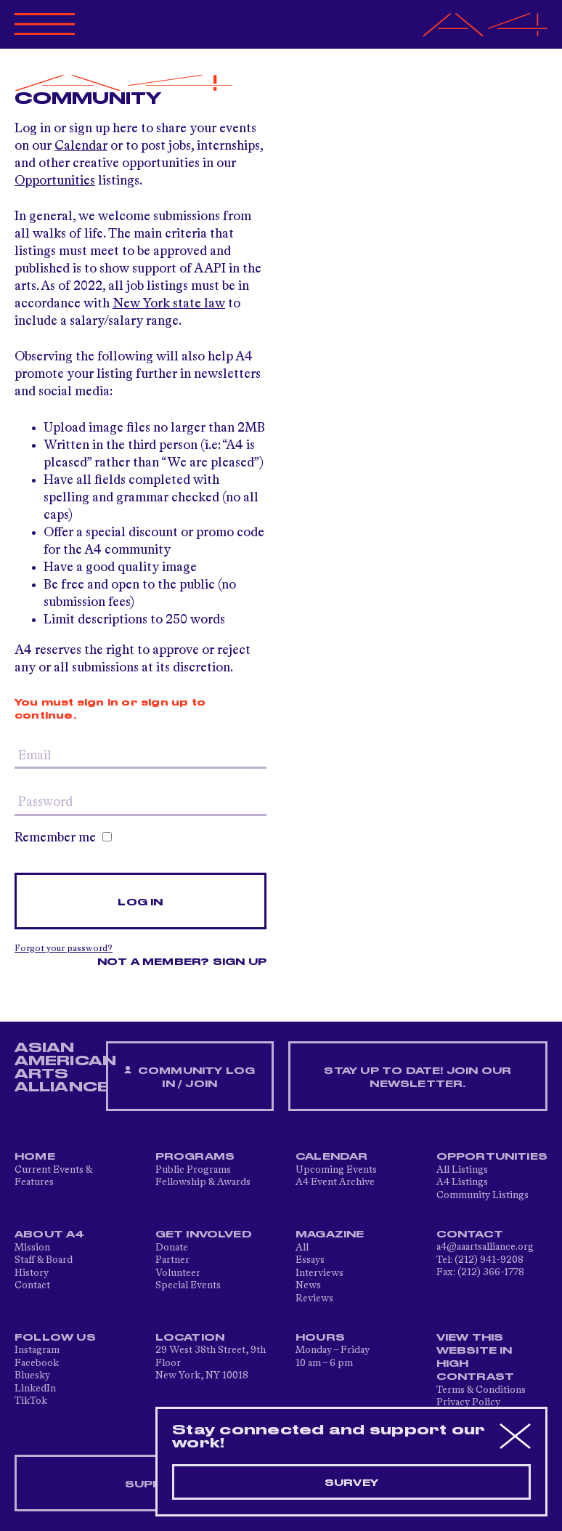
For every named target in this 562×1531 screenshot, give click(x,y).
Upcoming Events (336, 1170)
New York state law (169, 303)
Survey (351, 1483)
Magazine (330, 1234)
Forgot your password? (64, 949)
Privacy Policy (468, 1402)
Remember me (63, 837)
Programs (195, 1156)
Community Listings (482, 1195)
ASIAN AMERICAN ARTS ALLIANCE (65, 1067)
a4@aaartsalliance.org (485, 1247)
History (32, 1273)
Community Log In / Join (189, 1077)
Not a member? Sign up (181, 962)
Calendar (80, 146)
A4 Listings (462, 1182)
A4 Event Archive (335, 1182)
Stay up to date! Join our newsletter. (417, 1077)
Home (35, 1156)
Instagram (37, 1350)
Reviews (314, 1298)
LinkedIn (35, 1388)
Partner (172, 1260)
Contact (32, 1285)
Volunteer (177, 1273)
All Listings (462, 1170)
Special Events (188, 1285)
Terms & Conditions (481, 1390)
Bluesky (32, 1375)
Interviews (319, 1273)
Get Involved (203, 1234)
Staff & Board (44, 1260)
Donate (171, 1248)
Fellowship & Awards (203, 1182)
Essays (310, 1260)
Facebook (37, 1363)
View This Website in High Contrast (475, 1357)
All (302, 1248)
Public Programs (193, 1170)
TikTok (31, 1401)
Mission (32, 1248)
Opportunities (55, 180)
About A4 (50, 1234)
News (308, 1285)
